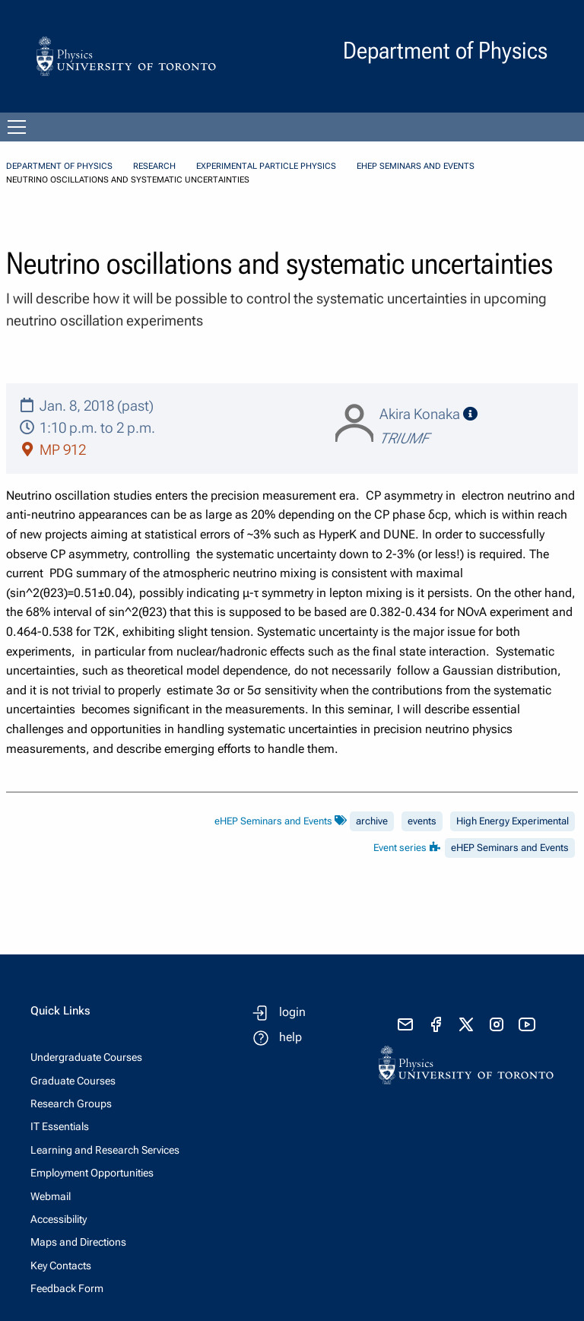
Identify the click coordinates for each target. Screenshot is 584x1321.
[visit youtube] (527, 1024)
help (290, 1037)
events (422, 821)
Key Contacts (60, 1265)
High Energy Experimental (512, 821)
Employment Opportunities (92, 1173)
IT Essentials (59, 1126)
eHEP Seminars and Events (415, 166)
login (292, 1012)
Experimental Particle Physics (266, 166)
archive (372, 821)
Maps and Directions (78, 1242)
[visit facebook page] (436, 1024)
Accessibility (58, 1219)
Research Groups (71, 1103)
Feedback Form (66, 1288)
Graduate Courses (73, 1081)
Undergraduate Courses (86, 1057)
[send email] (405, 1024)
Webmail (50, 1196)
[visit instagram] (496, 1024)
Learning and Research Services (104, 1150)
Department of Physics (59, 166)
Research (154, 166)
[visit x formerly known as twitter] (466, 1024)
